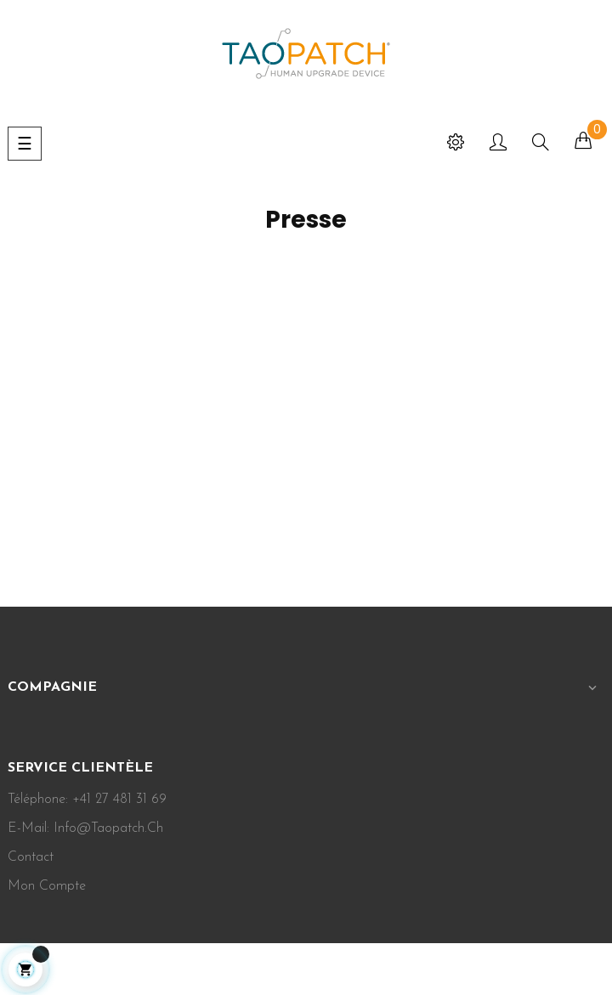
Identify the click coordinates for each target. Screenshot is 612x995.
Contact (31, 857)
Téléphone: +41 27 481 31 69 (87, 799)
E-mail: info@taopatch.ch (85, 828)
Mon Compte (47, 886)
